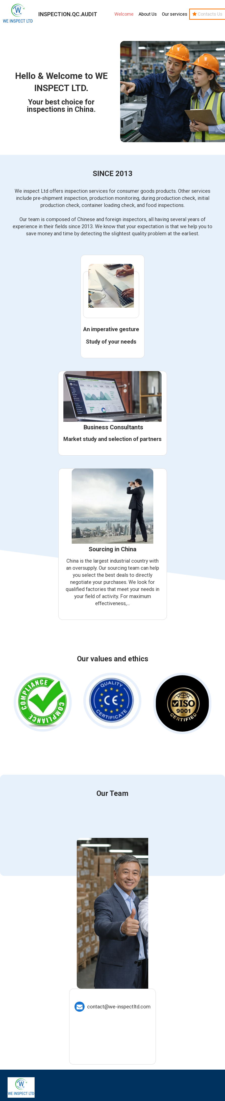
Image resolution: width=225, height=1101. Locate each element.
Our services (174, 14)
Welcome (124, 14)
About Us (148, 14)
